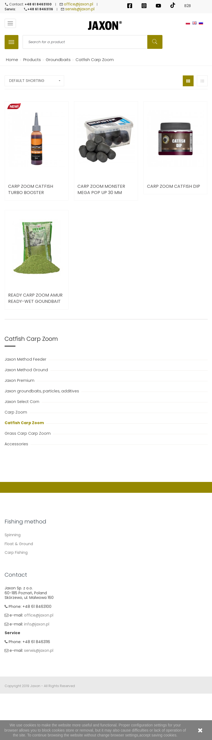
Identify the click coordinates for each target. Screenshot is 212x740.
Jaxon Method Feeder (26, 360)
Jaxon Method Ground (27, 370)
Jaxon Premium (20, 381)
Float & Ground (19, 544)
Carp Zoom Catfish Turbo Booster (30, 190)
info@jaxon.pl (36, 662)
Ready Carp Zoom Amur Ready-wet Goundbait (35, 299)
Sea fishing (15, 571)
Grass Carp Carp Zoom (28, 434)
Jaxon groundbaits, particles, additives (42, 392)
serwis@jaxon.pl (79, 9)
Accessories (17, 444)
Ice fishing (14, 588)
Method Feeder (19, 562)
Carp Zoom (16, 413)
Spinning (13, 535)
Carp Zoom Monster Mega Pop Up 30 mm (101, 190)
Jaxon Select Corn (22, 402)
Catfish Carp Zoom (25, 423)
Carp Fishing (16, 553)
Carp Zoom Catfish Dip (173, 187)
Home (11, 60)
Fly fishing (14, 579)
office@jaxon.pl (78, 4)
